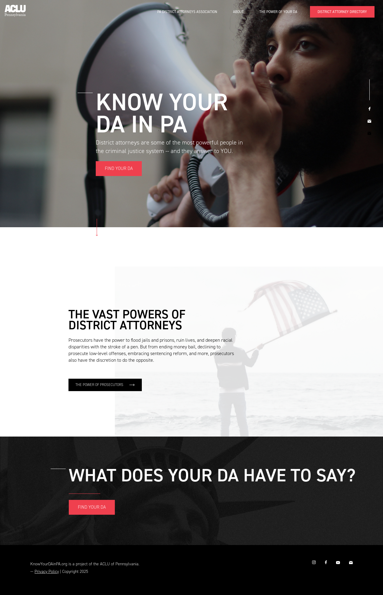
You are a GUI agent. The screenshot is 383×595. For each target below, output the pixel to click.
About (238, 11)
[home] (15, 8)
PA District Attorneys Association (187, 11)
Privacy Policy (47, 571)
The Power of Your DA (278, 11)
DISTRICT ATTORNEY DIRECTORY (342, 11)
